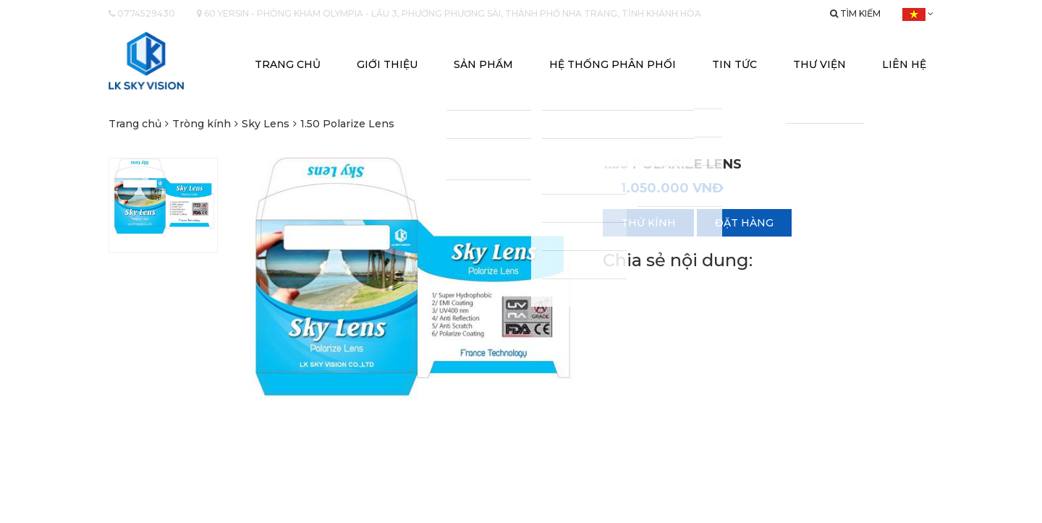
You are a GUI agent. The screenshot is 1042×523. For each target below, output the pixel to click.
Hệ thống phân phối (612, 64)
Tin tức (734, 64)
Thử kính (648, 222)
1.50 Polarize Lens (347, 123)
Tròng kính (201, 123)
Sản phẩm (483, 64)
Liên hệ (904, 64)
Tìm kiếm (855, 13)
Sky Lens (265, 123)
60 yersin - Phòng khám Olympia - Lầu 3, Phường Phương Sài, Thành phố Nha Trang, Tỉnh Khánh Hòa (449, 13)
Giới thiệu (387, 64)
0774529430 (142, 13)
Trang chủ (288, 64)
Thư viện (819, 64)
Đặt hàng (744, 222)
